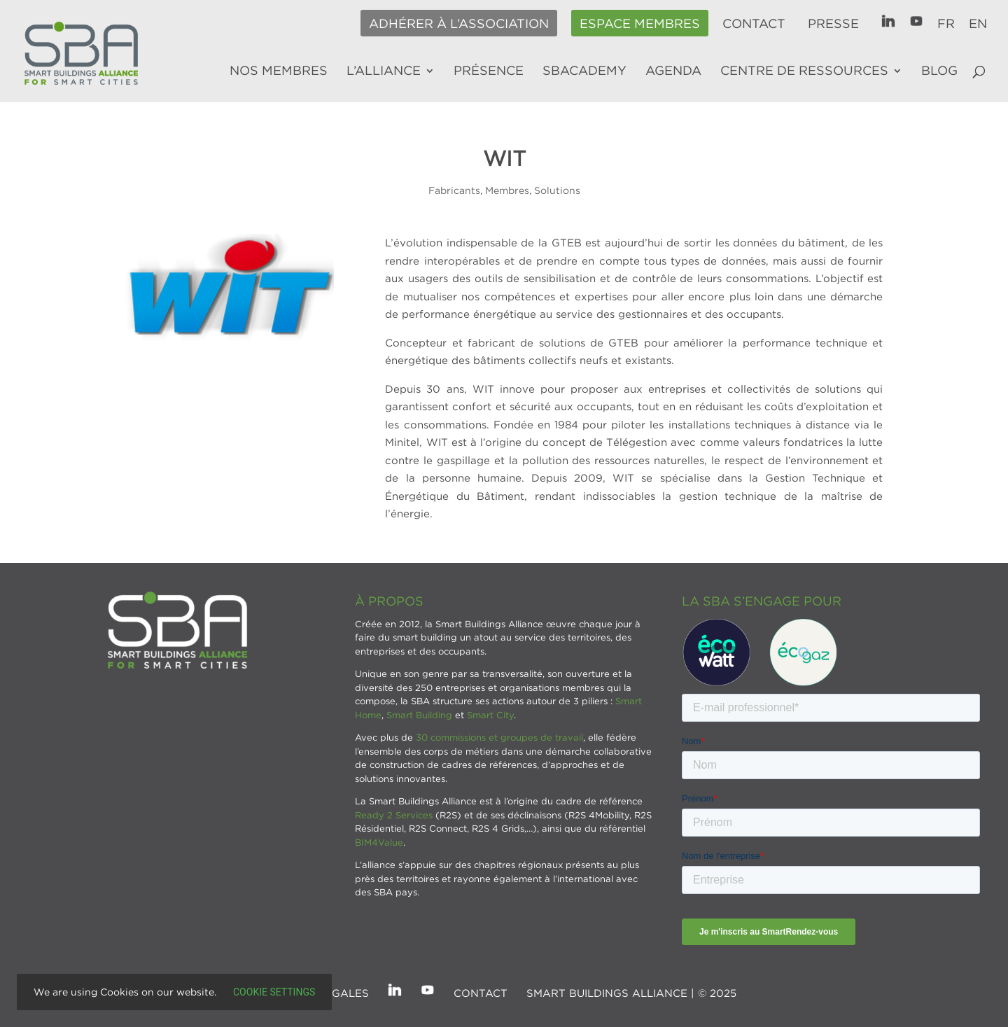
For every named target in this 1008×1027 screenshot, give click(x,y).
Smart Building (419, 715)
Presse (833, 24)
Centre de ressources (804, 71)
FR (946, 24)
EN (978, 24)
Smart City (490, 715)
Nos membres (279, 71)
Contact (753, 24)
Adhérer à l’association (459, 24)
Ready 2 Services (394, 815)
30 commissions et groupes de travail (499, 737)
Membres (507, 190)
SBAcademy (584, 71)
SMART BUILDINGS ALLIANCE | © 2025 (631, 992)
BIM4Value (379, 842)
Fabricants (454, 190)
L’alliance (383, 71)
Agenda (673, 71)
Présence (489, 71)
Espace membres (640, 24)
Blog (939, 71)
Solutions (557, 190)
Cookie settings (274, 992)
